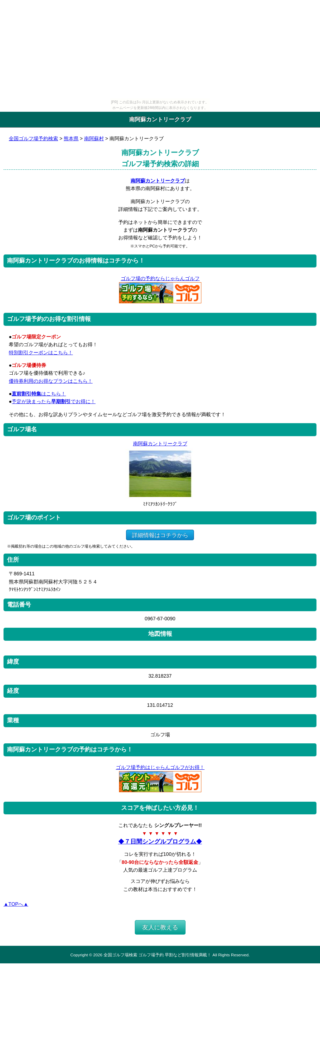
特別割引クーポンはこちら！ (41, 352)
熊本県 (71, 138)
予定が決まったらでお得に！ (53, 401)
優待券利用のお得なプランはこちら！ (51, 381)
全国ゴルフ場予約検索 (33, 138)
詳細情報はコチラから (160, 534)
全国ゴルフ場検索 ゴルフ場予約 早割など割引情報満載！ (157, 954)
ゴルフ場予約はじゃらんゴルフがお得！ (160, 767)
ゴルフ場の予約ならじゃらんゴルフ (160, 278)
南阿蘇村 (94, 138)
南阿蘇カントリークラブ (158, 180)
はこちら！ (39, 393)
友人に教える (160, 927)
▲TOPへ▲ (16, 904)
